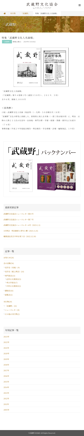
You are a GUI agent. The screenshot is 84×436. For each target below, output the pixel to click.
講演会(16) (9, 290)
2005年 (6, 409)
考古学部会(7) (11, 282)
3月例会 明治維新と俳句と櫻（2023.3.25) (22, 230)
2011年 (6, 404)
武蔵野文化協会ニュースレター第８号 (19, 214)
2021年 (6, 348)
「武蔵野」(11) (11, 306)
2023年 (6, 336)
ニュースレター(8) (12, 310)
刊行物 (13, 13)
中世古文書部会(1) (13, 286)
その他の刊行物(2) (12, 314)
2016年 (6, 376)
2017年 (6, 370)
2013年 (6, 393)
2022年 (6, 342)
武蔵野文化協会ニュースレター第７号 (19, 219)
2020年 (6, 353)
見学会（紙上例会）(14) (14, 271)
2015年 (6, 381)
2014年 (6, 387)
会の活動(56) (9, 263)
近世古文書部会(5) (13, 279)
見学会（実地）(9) (12, 267)
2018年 (6, 364)
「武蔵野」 (25, 13)
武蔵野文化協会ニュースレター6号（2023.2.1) (22, 225)
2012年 (6, 398)
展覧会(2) (9, 295)
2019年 (6, 359)
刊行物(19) (8, 301)
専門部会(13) (10, 275)
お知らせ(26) (9, 257)
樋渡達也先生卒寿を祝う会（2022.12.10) (20, 236)
